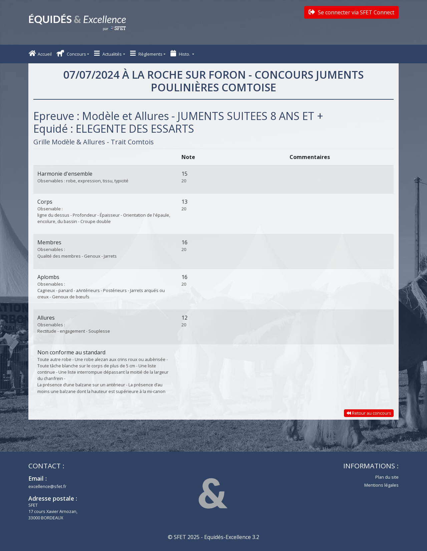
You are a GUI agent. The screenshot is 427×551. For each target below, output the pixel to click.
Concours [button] (71, 53)
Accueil (40, 53)
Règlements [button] (146, 53)
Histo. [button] (180, 53)
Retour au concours (369, 413)
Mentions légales (381, 485)
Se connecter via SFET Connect (351, 12)
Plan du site (387, 477)
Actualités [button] (108, 53)
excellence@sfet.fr (47, 486)
